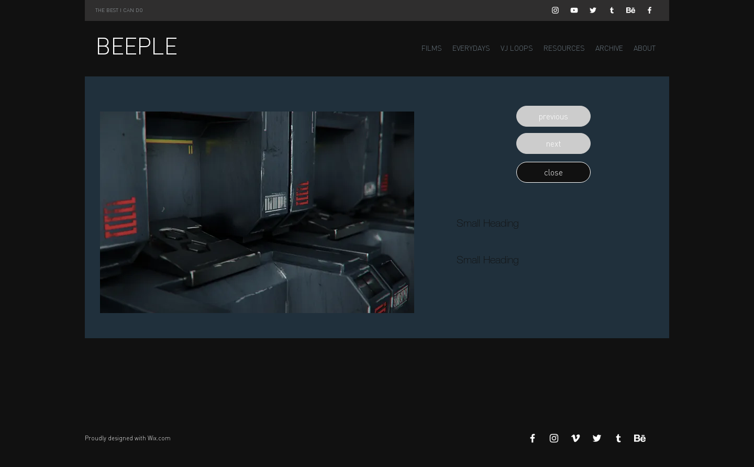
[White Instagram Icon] (555, 10)
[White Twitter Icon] (593, 10)
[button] (553, 116)
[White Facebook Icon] (649, 10)
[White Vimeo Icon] (575, 438)
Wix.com (159, 438)
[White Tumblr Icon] (611, 10)
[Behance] (630, 10)
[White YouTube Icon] (574, 10)
